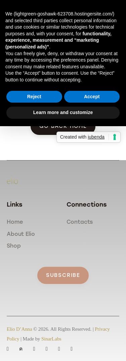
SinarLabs (51, 338)
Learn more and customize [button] (63, 112)
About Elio (21, 234)
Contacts (80, 222)
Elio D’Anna (19, 329)
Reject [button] (34, 96)
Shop (13, 246)
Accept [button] (92, 96)
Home (15, 222)
